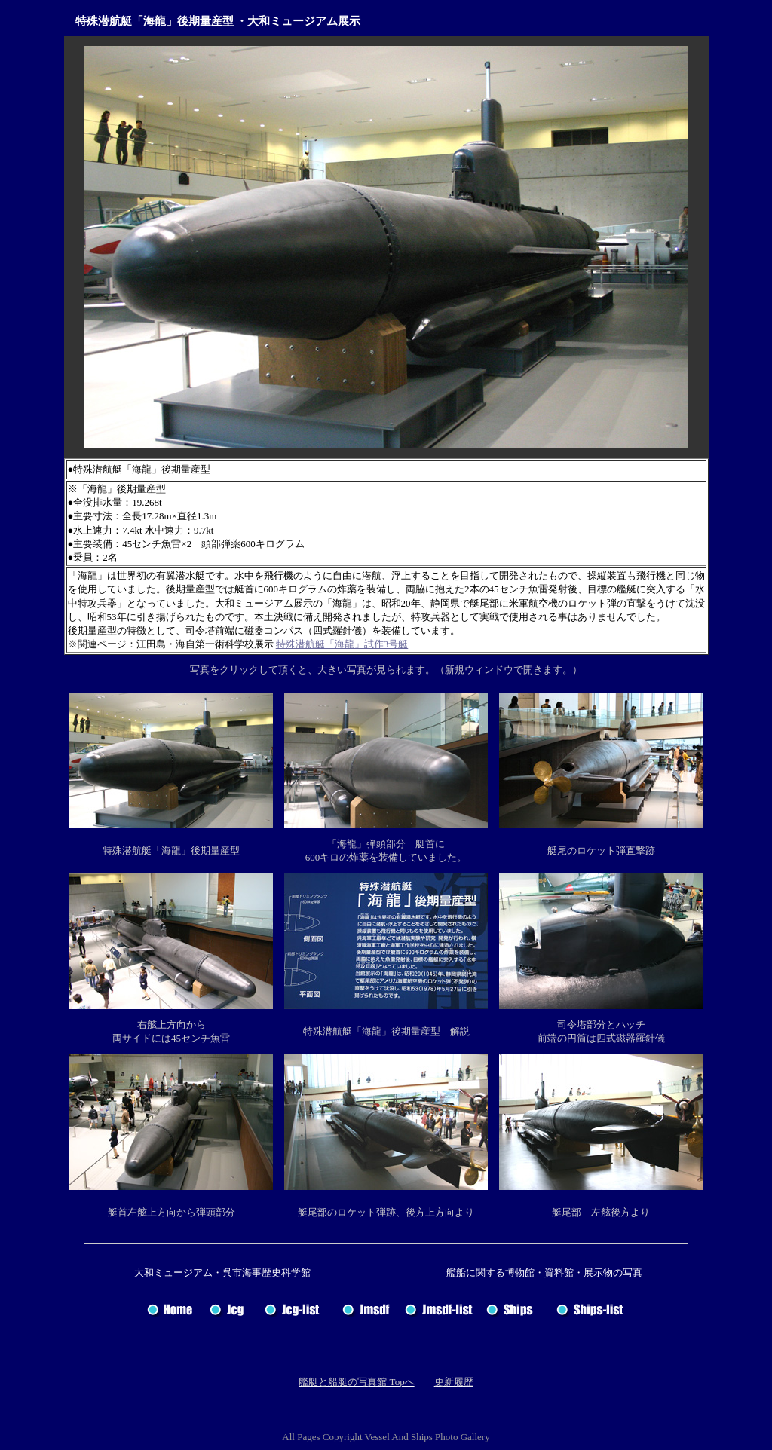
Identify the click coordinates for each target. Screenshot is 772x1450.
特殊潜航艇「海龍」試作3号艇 (342, 644)
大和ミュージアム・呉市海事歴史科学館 (222, 1272)
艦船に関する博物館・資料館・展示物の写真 (544, 1272)
